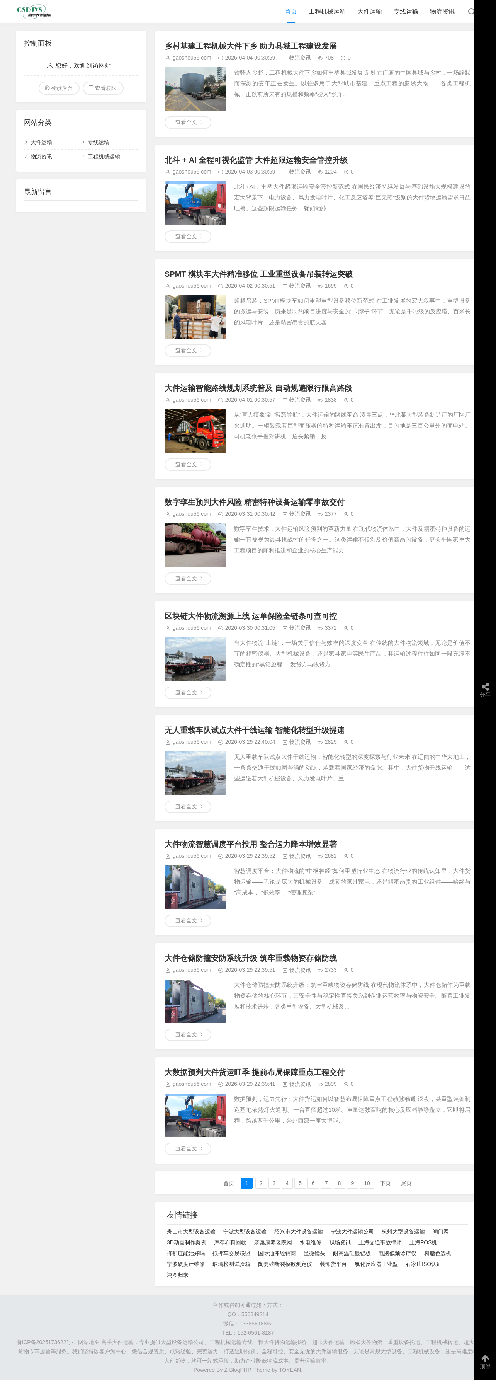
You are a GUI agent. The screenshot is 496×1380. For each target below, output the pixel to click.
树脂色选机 (437, 1253)
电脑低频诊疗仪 (397, 1253)
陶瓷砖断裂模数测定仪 (285, 1264)
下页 (385, 1183)
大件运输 (369, 11)
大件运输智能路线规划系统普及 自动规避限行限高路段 (258, 388)
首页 (291, 11)
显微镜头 (314, 1253)
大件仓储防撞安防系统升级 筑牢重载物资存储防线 (251, 958)
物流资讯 (442, 11)
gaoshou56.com (192, 58)
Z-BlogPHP (237, 1370)
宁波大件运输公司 (352, 1231)
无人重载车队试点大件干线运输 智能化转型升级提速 (255, 730)
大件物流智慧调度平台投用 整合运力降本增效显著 (251, 844)
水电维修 (310, 1242)
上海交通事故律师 (380, 1242)
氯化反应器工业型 (376, 1264)
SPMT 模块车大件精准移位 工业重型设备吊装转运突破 (259, 274)
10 (367, 1183)
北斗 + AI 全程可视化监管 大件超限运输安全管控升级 (256, 160)
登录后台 (62, 88)
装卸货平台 (333, 1264)
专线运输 (406, 11)
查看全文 (186, 122)
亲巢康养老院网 (273, 1242)
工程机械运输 (327, 11)
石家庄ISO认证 (424, 1264)
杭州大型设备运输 (403, 1231)
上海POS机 (423, 1242)
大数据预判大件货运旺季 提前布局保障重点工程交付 (255, 1072)
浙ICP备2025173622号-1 (46, 1342)
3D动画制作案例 (186, 1242)
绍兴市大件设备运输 (298, 1231)
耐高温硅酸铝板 (352, 1253)
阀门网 (441, 1231)
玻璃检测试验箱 (231, 1264)
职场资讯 (340, 1242)
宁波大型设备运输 (245, 1231)
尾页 (406, 1183)
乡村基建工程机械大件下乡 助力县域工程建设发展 (251, 46)
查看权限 (106, 88)
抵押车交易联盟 (231, 1253)
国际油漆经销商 (277, 1253)
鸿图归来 (178, 1275)
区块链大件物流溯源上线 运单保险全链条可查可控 (251, 616)
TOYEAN (290, 1370)
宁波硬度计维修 (186, 1264)
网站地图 (89, 1342)
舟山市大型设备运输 (191, 1231)
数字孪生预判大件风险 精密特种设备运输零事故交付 (255, 502)
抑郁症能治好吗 (186, 1253)
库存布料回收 (230, 1242)
